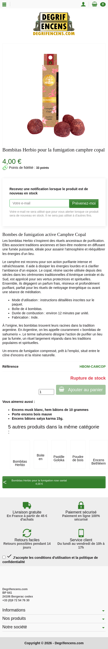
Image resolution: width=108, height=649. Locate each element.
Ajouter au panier (81, 389)
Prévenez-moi (84, 203)
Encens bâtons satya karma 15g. (37, 418)
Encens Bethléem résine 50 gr (98, 465)
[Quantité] (46, 392)
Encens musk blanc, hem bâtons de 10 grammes (50, 410)
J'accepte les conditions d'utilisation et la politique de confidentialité (50, 558)
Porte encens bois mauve (32, 414)
